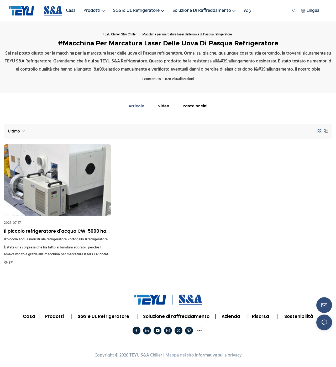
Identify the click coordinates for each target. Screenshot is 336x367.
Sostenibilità (298, 317)
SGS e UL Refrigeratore (103, 317)
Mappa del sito (179, 356)
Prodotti (54, 317)
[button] (250, 10)
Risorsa (260, 317)
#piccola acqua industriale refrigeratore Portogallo (44, 240)
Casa (29, 317)
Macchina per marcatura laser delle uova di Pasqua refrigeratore (187, 34)
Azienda (231, 317)
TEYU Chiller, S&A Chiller (120, 34)
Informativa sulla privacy (218, 356)
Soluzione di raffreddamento (176, 317)
